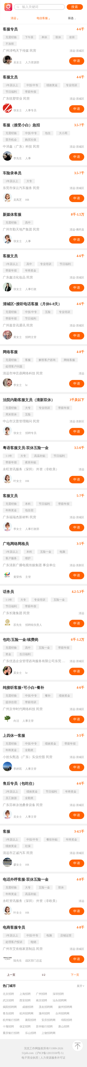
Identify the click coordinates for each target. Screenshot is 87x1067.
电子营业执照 (30, 1057)
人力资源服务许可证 (52, 1057)
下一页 (75, 974)
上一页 (11, 974)
